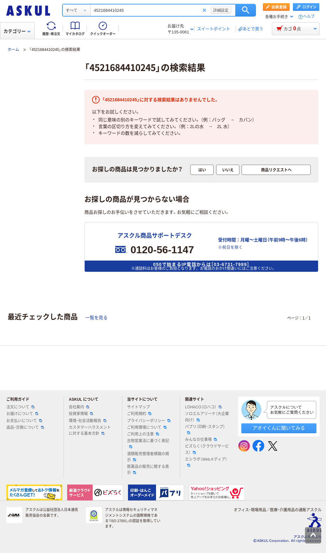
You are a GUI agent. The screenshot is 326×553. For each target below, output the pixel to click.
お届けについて (22, 414)
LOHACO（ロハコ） (203, 407)
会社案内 (79, 407)
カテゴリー (17, 31)
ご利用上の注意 (143, 434)
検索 (245, 10)
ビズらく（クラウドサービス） (207, 449)
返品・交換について (25, 427)
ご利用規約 (139, 414)
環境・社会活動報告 (87, 421)
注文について (20, 407)
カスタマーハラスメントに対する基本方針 (90, 430)
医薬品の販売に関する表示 (148, 469)
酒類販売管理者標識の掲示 (148, 457)
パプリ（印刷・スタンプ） (205, 429)
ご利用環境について (147, 427)
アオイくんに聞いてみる (278, 428)
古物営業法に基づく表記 (148, 443)
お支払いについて (24, 421)
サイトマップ (138, 407)
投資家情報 (81, 414)
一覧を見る (96, 317)
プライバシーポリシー (148, 421)
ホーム (13, 49)
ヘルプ (309, 17)
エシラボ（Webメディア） (206, 462)
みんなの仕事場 (201, 439)
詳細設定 (221, 10)
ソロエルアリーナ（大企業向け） (207, 417)
